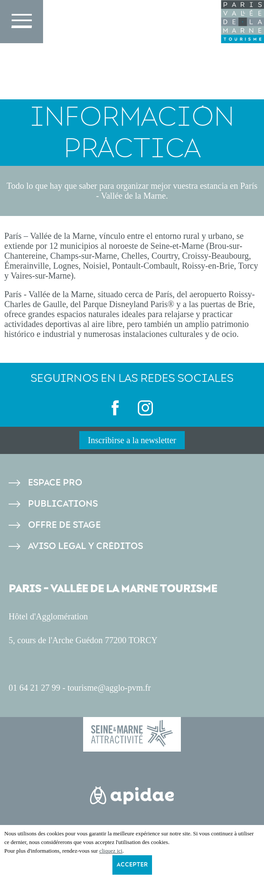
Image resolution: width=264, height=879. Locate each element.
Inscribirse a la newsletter (132, 440)
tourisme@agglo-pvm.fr (109, 687)
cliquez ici (110, 850)
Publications (63, 503)
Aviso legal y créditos (85, 546)
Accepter (132, 864)
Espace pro (55, 482)
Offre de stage (64, 525)
